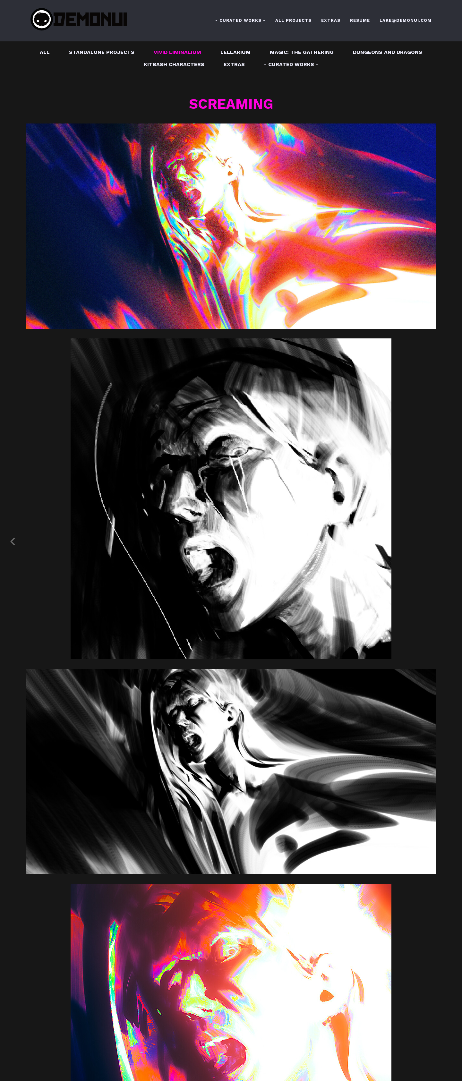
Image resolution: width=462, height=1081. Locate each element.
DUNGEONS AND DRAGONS (387, 52)
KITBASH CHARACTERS (174, 64)
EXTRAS (330, 20)
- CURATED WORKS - (240, 20)
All (45, 52)
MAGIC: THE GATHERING (302, 52)
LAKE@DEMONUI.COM (406, 20)
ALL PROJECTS (293, 20)
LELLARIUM (235, 52)
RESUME (360, 20)
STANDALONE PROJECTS (101, 52)
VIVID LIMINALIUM (177, 52)
